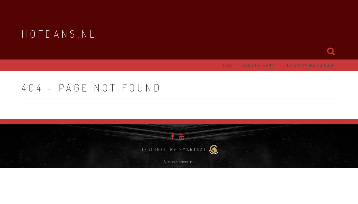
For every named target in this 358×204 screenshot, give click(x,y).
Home (227, 65)
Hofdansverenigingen (310, 65)
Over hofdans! (259, 65)
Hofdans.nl (59, 33)
